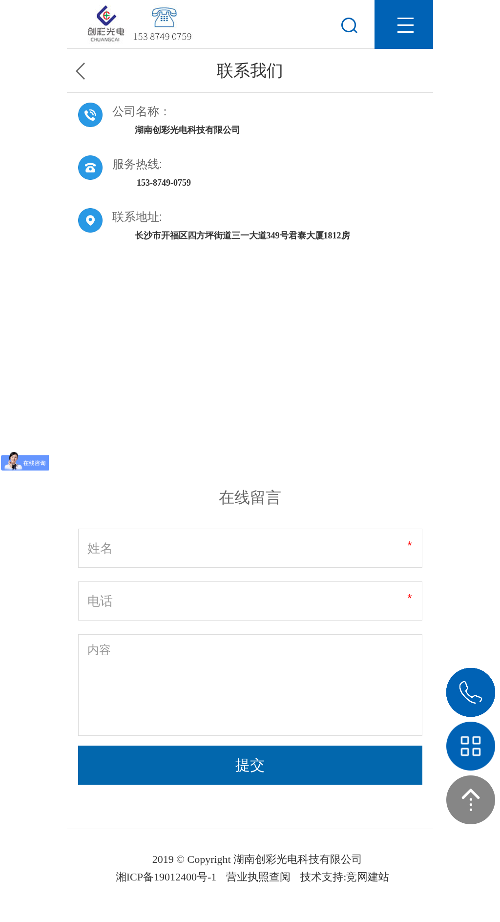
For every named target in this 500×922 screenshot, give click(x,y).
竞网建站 (367, 877)
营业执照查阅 (258, 877)
